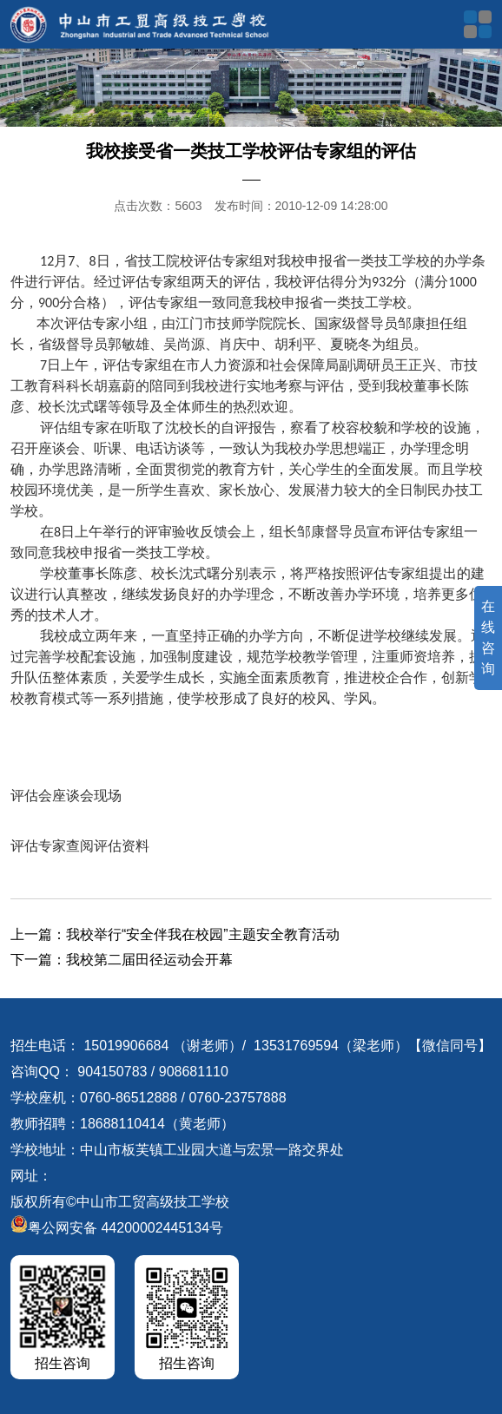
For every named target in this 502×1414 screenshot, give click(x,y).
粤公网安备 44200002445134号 (116, 1227)
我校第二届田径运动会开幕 (149, 959)
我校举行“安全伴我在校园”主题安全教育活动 (203, 934)
